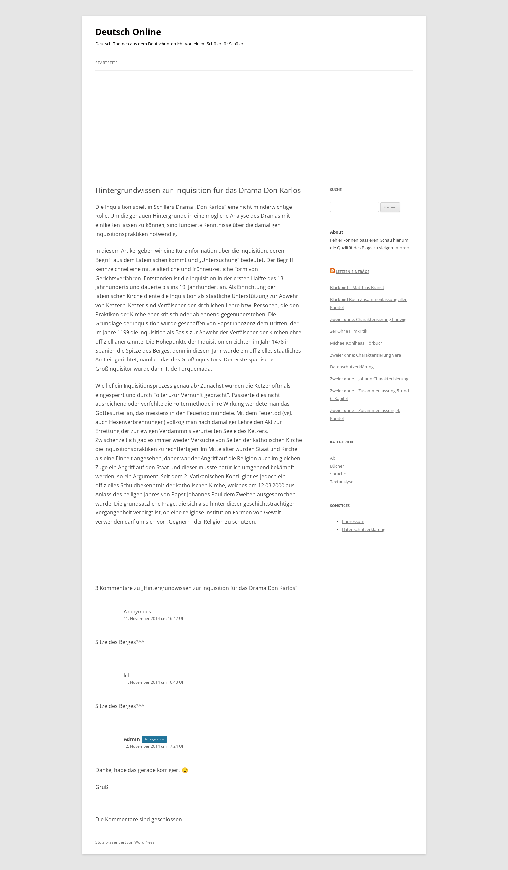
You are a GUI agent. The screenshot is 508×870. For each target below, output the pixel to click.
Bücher (337, 466)
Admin (132, 739)
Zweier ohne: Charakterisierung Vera (365, 355)
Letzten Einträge (352, 271)
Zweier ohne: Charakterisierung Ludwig (368, 319)
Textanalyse (341, 482)
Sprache (338, 474)
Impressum (353, 521)
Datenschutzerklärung (352, 367)
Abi (333, 458)
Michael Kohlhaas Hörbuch (356, 343)
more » (402, 248)
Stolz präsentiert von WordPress (125, 842)
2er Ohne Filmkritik (348, 331)
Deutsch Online (128, 32)
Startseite (106, 63)
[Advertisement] (254, 120)
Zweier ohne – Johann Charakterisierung (369, 379)
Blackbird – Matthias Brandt (357, 287)
